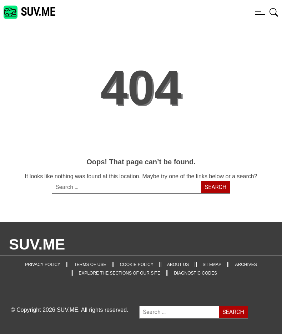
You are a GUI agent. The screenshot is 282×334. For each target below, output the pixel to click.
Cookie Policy (136, 264)
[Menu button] (260, 12)
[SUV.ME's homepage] (29, 12)
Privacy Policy (42, 264)
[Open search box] (274, 12)
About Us (178, 264)
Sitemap (212, 264)
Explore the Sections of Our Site (119, 273)
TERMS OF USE (90, 264)
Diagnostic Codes (195, 273)
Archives (246, 264)
